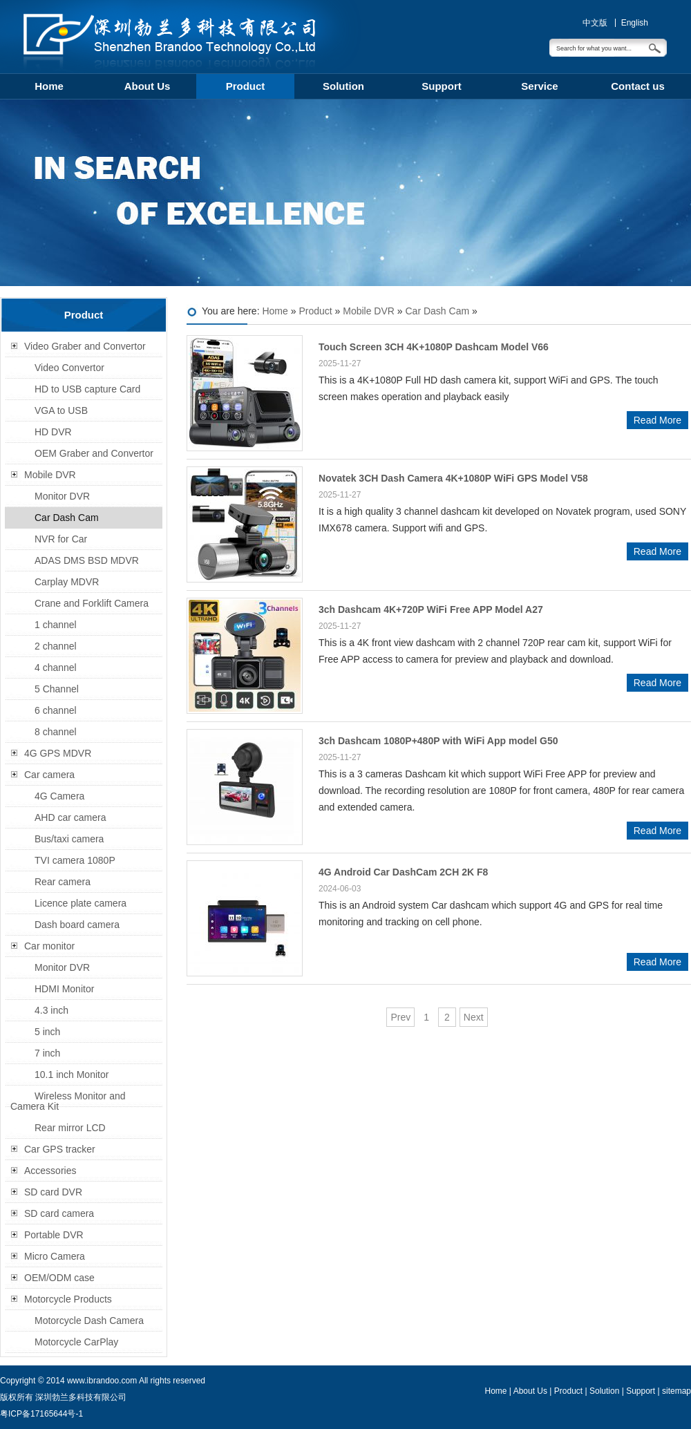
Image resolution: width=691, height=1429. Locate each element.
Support (442, 86)
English (634, 23)
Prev (400, 1017)
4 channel (56, 667)
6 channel (56, 710)
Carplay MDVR (67, 581)
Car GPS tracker (59, 1149)
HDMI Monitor (64, 988)
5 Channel (57, 688)
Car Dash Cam (438, 310)
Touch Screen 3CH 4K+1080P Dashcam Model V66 (434, 346)
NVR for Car (61, 539)
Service (539, 86)
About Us (147, 86)
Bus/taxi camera (69, 838)
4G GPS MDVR (57, 753)
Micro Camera (54, 1256)
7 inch (47, 1053)
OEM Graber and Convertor (94, 453)
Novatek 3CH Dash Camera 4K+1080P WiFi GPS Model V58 (453, 478)
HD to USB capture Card (87, 389)
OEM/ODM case (59, 1277)
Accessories (50, 1170)
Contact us (638, 86)
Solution (343, 86)
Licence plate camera (80, 903)
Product (245, 86)
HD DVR (53, 431)
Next (474, 1017)
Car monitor (49, 946)
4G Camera (59, 796)
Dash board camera (77, 924)
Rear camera (63, 881)
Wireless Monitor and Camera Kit (68, 1101)
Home (49, 86)
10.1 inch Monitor (71, 1074)
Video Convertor (69, 367)
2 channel (56, 646)
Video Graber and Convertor (85, 346)
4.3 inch (51, 1010)
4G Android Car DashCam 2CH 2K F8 (403, 872)
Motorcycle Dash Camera (89, 1320)
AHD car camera (70, 817)
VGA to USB (61, 410)
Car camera (49, 774)
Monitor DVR (62, 496)
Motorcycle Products (68, 1299)
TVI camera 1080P (75, 860)
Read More (657, 420)
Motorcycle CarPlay (76, 1341)
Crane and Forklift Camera (92, 603)
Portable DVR (54, 1234)
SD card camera (59, 1213)
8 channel (56, 731)
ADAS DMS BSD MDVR (87, 560)
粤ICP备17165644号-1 (41, 1414)
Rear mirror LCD (70, 1127)
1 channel (56, 624)
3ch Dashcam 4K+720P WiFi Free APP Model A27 (431, 609)
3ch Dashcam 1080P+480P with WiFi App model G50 (438, 740)
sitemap (676, 1391)
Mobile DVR (369, 310)
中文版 (595, 23)
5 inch (47, 1031)
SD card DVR (53, 1192)
